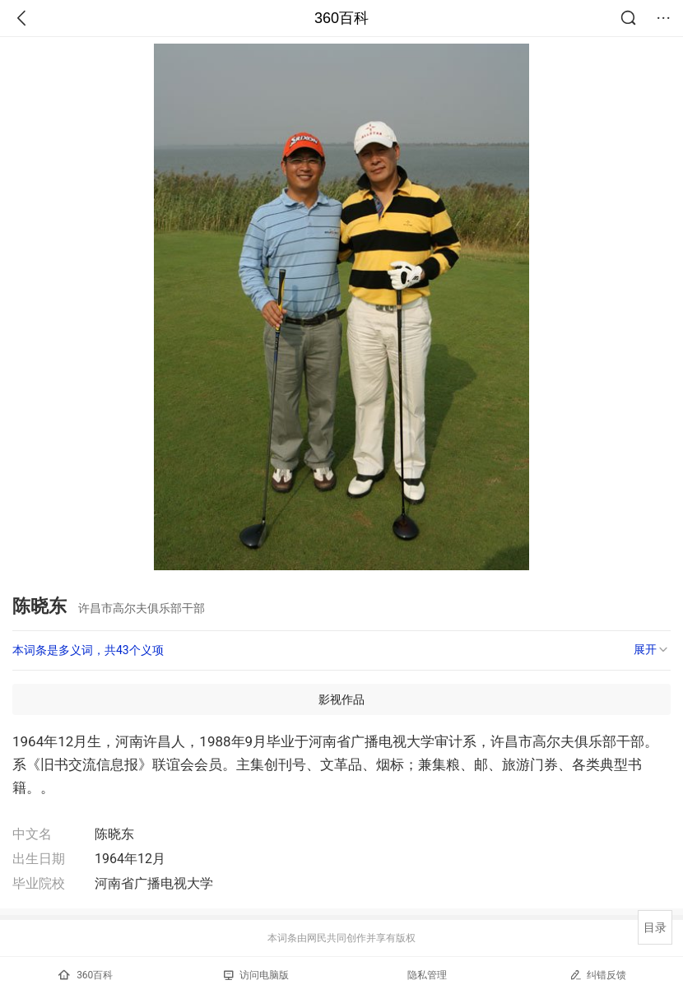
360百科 (341, 18)
